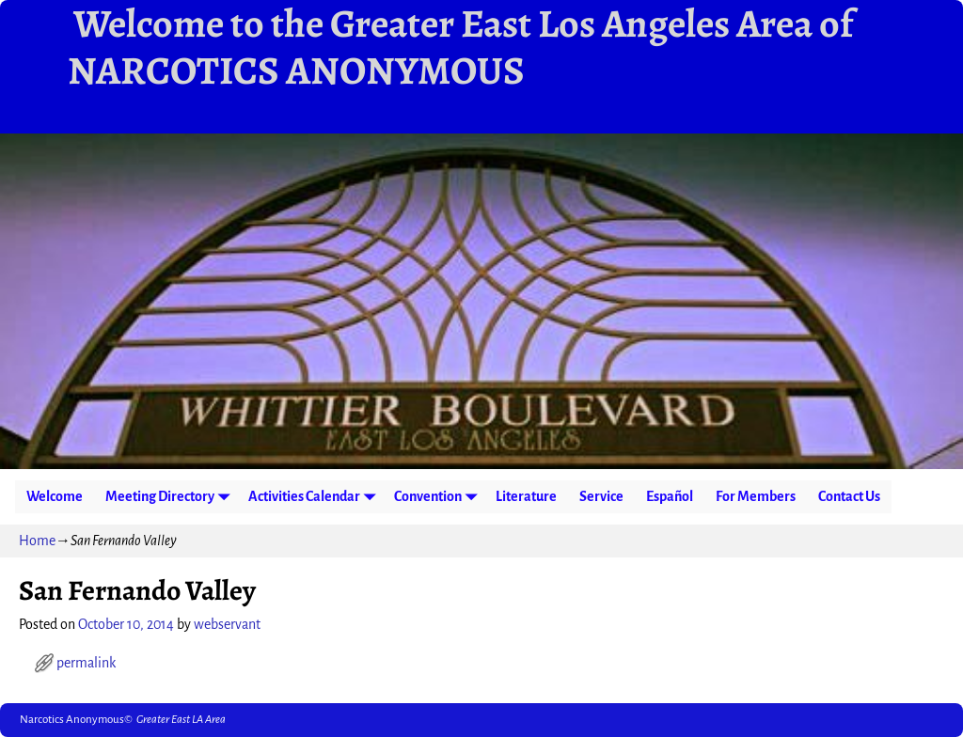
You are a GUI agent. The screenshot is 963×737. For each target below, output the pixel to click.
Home (37, 540)
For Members (756, 496)
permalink (86, 662)
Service (601, 496)
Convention (439, 496)
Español (669, 496)
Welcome (54, 496)
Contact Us (849, 496)
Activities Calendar (315, 496)
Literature (526, 496)
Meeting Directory (171, 496)
